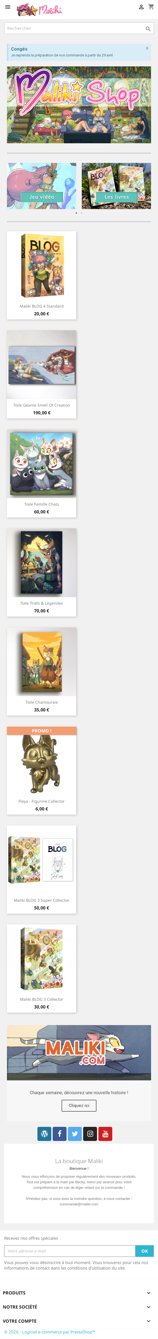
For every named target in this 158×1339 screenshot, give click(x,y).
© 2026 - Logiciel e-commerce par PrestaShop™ (49, 1332)
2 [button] (82, 213)
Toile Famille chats (41, 504)
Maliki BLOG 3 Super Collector (41, 900)
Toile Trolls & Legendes (41, 603)
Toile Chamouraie (42, 702)
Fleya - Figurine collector (42, 801)
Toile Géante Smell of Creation (41, 405)
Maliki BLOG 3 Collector (41, 999)
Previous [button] (15, 186)
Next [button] (143, 186)
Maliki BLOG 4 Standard (42, 306)
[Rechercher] (79, 28)
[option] (41, 186)
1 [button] (76, 213)
